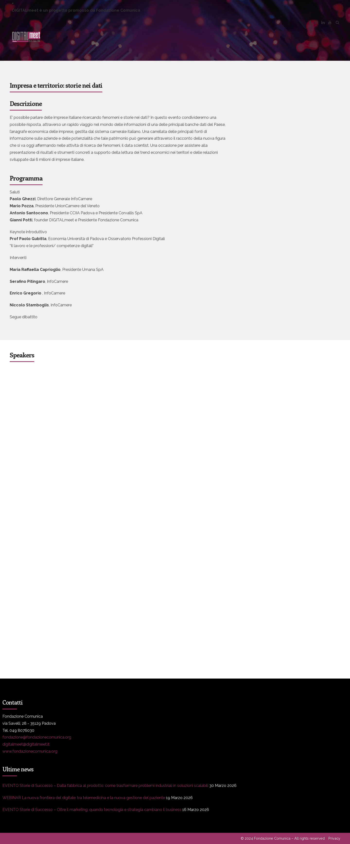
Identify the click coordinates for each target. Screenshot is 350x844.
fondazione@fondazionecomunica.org (36, 737)
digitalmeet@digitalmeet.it (26, 744)
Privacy (334, 838)
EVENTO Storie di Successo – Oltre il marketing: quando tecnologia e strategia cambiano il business (91, 809)
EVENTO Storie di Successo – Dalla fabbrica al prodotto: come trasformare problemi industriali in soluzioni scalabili (105, 785)
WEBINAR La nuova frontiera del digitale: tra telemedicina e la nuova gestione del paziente (83, 797)
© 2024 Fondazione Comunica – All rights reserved (283, 838)
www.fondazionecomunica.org (29, 751)
